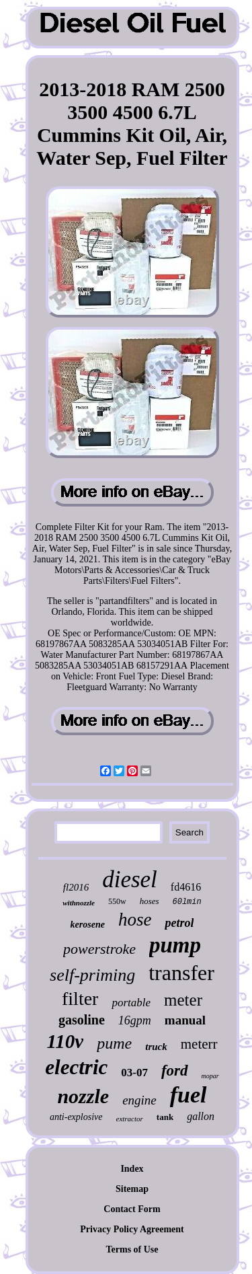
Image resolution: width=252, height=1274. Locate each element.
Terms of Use (132, 1249)
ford (174, 1070)
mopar (210, 1076)
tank (165, 1117)
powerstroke (99, 948)
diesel (129, 879)
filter (80, 998)
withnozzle (78, 903)
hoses (149, 901)
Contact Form (131, 1209)
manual (185, 1020)
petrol (179, 923)
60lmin (187, 902)
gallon (200, 1116)
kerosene (88, 925)
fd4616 (186, 887)
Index (131, 1169)
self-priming (92, 975)
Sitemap (132, 1189)
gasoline (81, 1019)
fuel (188, 1094)
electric (76, 1067)
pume (114, 1043)
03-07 (134, 1072)
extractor (129, 1119)
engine (139, 1100)
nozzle (83, 1096)
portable (131, 1002)
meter (183, 1000)
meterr (199, 1044)
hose (135, 919)
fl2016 (76, 887)
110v (64, 1041)
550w (117, 901)
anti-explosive (76, 1117)
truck (156, 1046)
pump (175, 945)
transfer (181, 973)
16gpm (134, 1020)
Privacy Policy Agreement (131, 1229)
